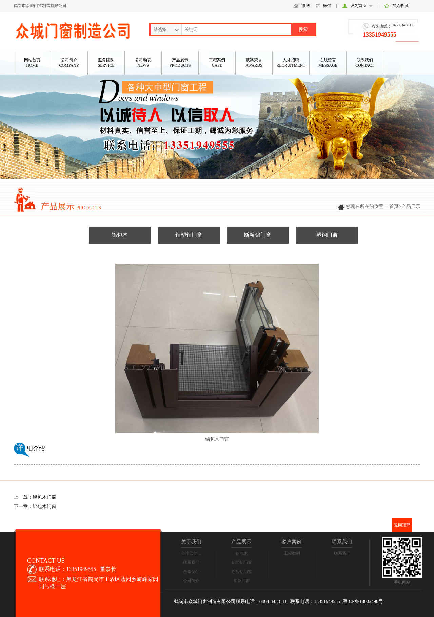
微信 (327, 5)
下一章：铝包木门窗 (35, 506)
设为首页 (358, 5)
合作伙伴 (191, 571)
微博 (306, 5)
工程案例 (292, 553)
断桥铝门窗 (257, 235)
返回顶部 (402, 525)
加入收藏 (400, 5)
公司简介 (191, 580)
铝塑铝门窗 (188, 235)
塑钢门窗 (327, 235)
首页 (394, 206)
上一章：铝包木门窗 (35, 497)
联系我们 (191, 562)
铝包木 (120, 235)
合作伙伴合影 (193, 553)
